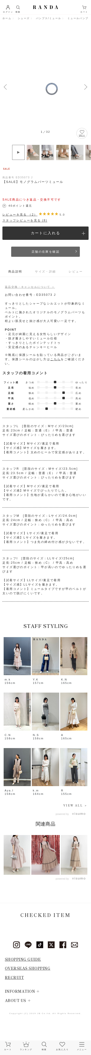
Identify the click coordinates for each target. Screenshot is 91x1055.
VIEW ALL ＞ (75, 805)
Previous (5, 86)
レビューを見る (19, 214)
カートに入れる (45, 233)
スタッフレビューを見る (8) (24, 220)
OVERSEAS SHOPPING (27, 968)
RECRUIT (14, 977)
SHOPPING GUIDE (23, 959)
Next (86, 86)
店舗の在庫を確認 (45, 251)
